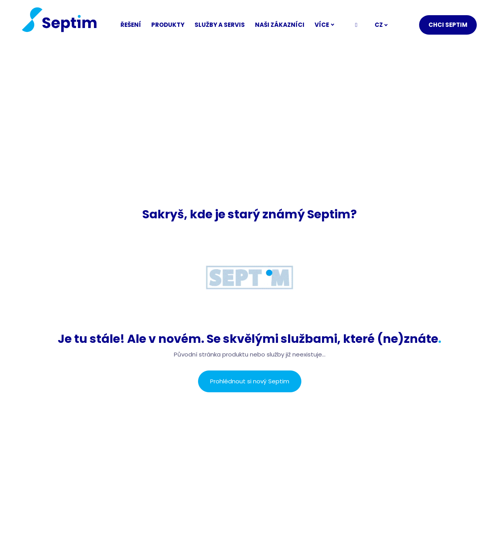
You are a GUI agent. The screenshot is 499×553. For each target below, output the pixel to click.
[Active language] (381, 25)
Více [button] (328, 25)
